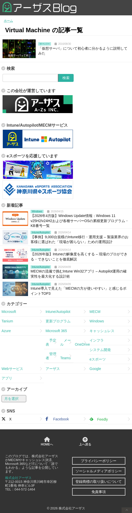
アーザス (53, 369)
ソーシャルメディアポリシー (98, 471)
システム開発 (100, 350)
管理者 (51, 356)
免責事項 (98, 492)
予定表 (51, 342)
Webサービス (12, 369)
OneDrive (81, 342)
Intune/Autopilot (58, 312)
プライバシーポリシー (98, 461)
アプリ (7, 378)
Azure (6, 331)
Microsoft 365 (56, 331)
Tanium (7, 321)
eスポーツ (97, 359)
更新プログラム (58, 321)
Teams (65, 356)
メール (65, 342)
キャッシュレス (101, 331)
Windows (96, 321)
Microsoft (9, 312)
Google (95, 369)
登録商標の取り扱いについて (98, 481)
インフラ (96, 340)
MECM (94, 312)
